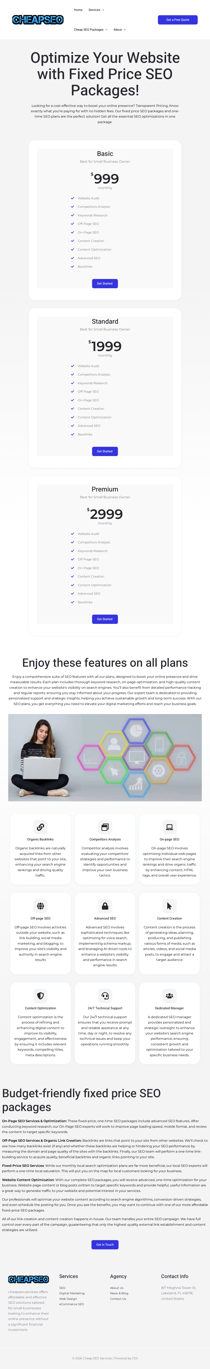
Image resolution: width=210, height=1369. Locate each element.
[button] (102, 10)
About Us (118, 1288)
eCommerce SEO (73, 1304)
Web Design (69, 1299)
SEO (62, 1288)
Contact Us (119, 1299)
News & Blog (120, 1293)
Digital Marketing (73, 1293)
